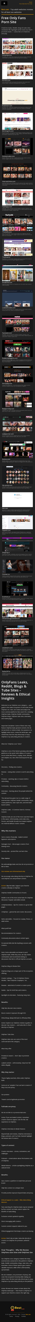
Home (30, 2)
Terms (11, 1316)
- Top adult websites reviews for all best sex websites (17, 10)
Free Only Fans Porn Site (25, 3)
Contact (23, 1316)
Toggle (4, 4)
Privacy (17, 1316)
